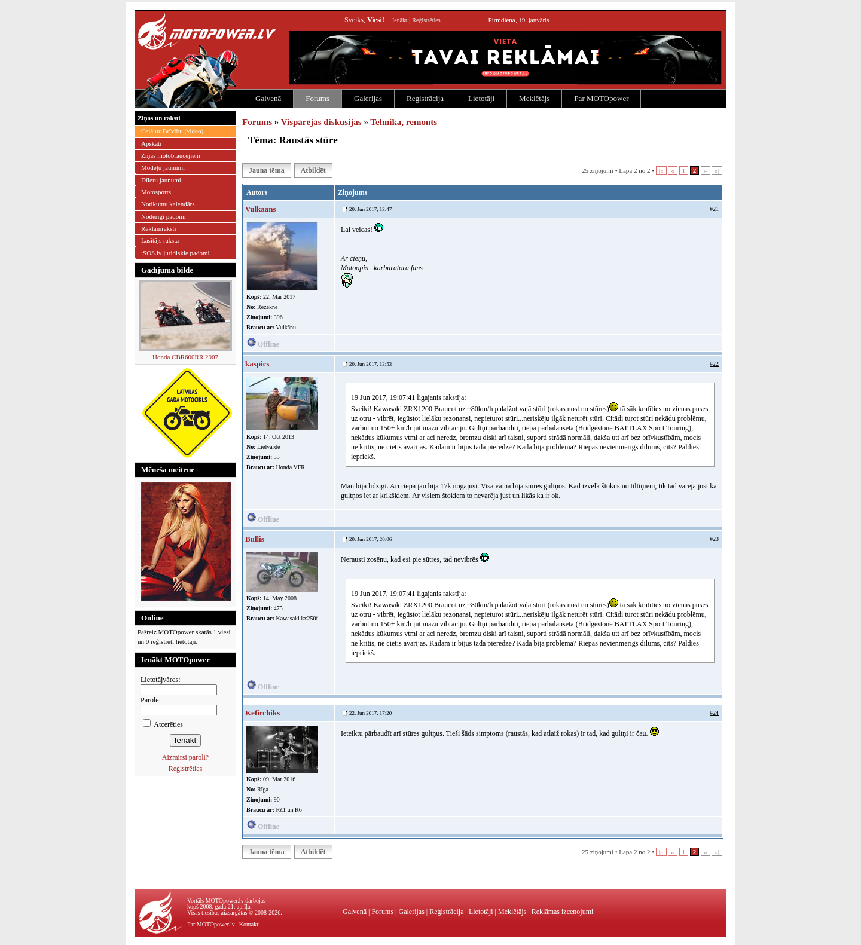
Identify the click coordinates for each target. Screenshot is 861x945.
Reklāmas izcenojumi (563, 911)
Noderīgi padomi (163, 216)
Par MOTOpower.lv (211, 924)
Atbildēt (313, 170)
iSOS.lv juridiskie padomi (175, 252)
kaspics (257, 363)
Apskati (151, 143)
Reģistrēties (426, 20)
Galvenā (268, 98)
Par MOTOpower (601, 98)
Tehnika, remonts (403, 122)
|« (661, 170)
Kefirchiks (262, 712)
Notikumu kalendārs (168, 203)
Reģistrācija (425, 98)
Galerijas (368, 98)
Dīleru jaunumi (161, 180)
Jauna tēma (267, 170)
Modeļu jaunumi (163, 167)
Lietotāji (481, 98)
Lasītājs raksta (160, 240)
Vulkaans (260, 208)
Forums (317, 98)
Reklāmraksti (158, 228)
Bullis (254, 538)
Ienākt (399, 20)
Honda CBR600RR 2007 (185, 356)
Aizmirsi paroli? (185, 757)
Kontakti (249, 924)
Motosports (156, 191)
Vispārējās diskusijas (321, 122)
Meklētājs (534, 98)
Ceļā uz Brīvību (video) (172, 130)
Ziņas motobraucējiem (170, 155)
